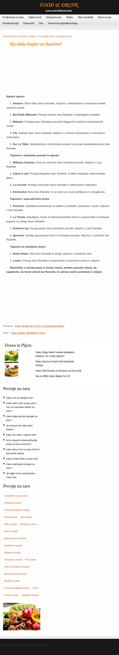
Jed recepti (26, 517)
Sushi (35, 588)
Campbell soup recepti (15, 495)
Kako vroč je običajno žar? (19, 397)
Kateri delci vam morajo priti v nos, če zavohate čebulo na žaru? (21, 407)
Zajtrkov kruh (34, 17)
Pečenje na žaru (64, 36)
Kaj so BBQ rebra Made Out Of (53, 376)
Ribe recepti (10, 524)
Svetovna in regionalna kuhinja (62, 23)
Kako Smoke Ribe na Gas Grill (22, 458)
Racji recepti (10, 517)
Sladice (69, 17)
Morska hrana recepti (15, 573)
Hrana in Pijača (28, 36)
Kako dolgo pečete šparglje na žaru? (21, 418)
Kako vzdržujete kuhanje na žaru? (20, 466)
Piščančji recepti (12, 503)
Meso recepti (11, 531)
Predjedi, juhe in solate (13, 17)
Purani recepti (11, 595)
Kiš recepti (30, 559)
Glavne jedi (28, 23)
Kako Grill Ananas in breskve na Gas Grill (58, 370)
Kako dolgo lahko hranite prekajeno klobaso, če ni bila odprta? (55, 354)
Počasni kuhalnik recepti (16, 510)
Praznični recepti (10, 23)
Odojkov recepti (12, 552)
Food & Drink (10, 36)
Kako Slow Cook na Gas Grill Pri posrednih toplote (23, 451)
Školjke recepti (12, 581)
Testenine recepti (13, 545)
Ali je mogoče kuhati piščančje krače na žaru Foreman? (21, 442)
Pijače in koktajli (85, 17)
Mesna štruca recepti (15, 538)
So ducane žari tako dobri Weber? (19, 427)
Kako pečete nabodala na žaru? (28, 333)
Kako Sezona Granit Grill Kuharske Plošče (55, 363)
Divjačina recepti (30, 595)
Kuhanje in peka (54, 17)
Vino (41, 23)
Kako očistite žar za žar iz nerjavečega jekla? (39, 326)
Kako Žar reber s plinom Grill (21, 434)
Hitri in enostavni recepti (16, 566)
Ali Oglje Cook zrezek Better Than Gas (20, 475)
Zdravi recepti (104, 17)
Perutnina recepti (13, 559)
